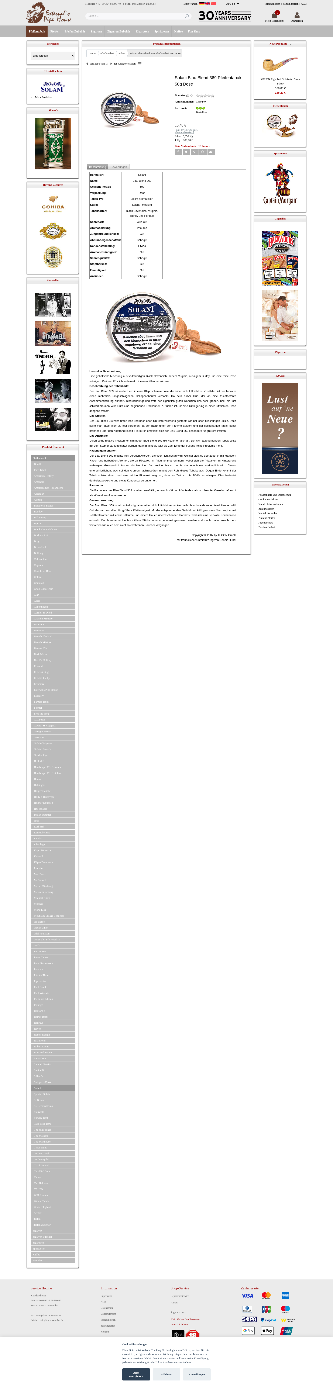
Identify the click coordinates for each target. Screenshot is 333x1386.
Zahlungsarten (290, 3)
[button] (178, 152)
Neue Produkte (278, 43)
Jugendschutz (265, 522)
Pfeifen (54, 31)
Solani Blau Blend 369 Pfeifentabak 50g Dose (155, 53)
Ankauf (174, 1302)
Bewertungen (119, 167)
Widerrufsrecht (108, 1313)
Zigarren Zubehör (118, 31)
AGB (304, 3)
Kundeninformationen (270, 504)
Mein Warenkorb (274, 19)
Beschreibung (97, 167)
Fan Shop (194, 31)
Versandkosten (272, 3)
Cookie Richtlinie (268, 499)
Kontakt (105, 1331)
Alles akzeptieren (136, 1374)
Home (92, 53)
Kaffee (178, 31)
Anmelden (297, 19)
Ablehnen (166, 1374)
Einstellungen (197, 1374)
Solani (121, 53)
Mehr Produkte (43, 97)
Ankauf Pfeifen (266, 517)
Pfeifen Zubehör (75, 31)
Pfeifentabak (37, 31)
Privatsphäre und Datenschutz (274, 494)
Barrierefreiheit (266, 527)
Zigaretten (142, 31)
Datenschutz (107, 1307)
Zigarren (96, 31)
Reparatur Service (180, 1296)
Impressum (106, 1296)
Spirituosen (161, 31)
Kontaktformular (267, 513)
